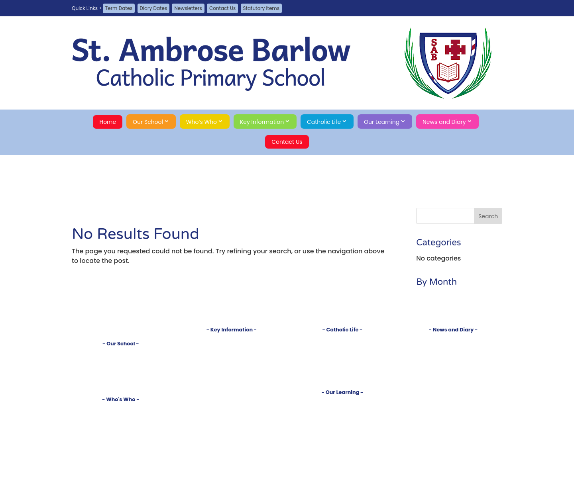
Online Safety (231, 405)
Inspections (231, 352)
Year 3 (342, 434)
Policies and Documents (231, 338)
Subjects (343, 408)
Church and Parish (342, 345)
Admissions (231, 345)
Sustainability (121, 379)
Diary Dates (153, 8)
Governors (121, 421)
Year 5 (342, 447)
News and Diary (444, 122)
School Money (231, 398)
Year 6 (342, 454)
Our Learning (381, 122)
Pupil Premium (231, 371)
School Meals (231, 391)
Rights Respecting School (121, 372)
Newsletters (188, 8)
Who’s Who (201, 122)
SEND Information (232, 365)
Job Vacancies (453, 358)
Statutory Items (261, 8)
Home (107, 122)
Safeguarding (120, 385)
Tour (120, 365)
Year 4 (342, 441)
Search (453, 406)
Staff (120, 415)
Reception (342, 414)
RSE (342, 371)
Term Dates (119, 8)
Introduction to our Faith (342, 338)
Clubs (342, 461)
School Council (121, 434)
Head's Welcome (120, 408)
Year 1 (342, 421)
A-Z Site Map (453, 386)
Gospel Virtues (342, 378)
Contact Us (222, 8)
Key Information (262, 122)
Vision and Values (121, 359)
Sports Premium (231, 378)
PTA (120, 428)
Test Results (232, 358)
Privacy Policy (453, 393)
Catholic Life (324, 122)
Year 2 (342, 427)
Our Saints (342, 365)
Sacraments (342, 352)
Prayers (342, 358)
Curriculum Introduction (342, 401)
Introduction (120, 352)
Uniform (232, 385)
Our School (148, 122)
